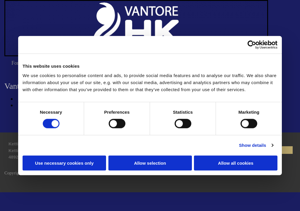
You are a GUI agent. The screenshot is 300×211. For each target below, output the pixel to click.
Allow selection (150, 162)
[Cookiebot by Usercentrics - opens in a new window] (251, 44)
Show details (252, 145)
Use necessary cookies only (64, 162)
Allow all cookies (235, 162)
